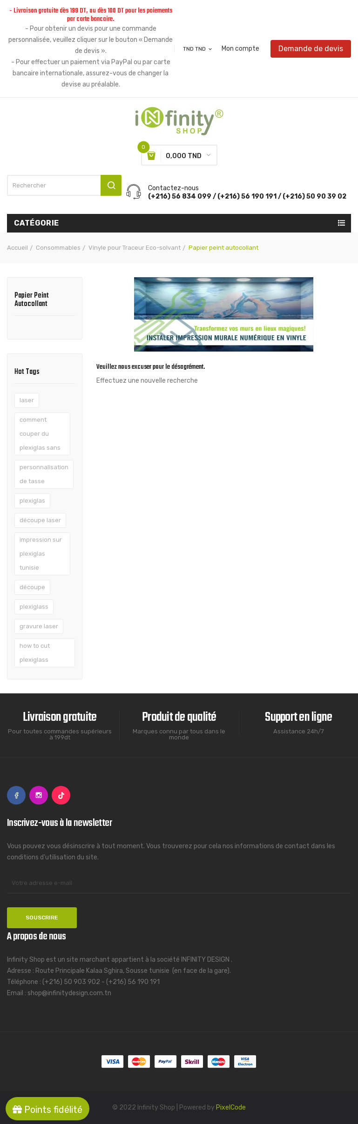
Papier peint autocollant (31, 301)
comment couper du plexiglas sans (40, 433)
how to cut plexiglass (35, 652)
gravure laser (39, 626)
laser (27, 400)
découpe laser (40, 520)
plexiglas (32, 500)
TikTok (61, 795)
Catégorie (36, 223)
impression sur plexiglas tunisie (41, 553)
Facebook (16, 795)
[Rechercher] (64, 185)
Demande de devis (310, 48)
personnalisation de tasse (44, 474)
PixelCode (231, 1107)
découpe (32, 587)
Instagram (38, 795)
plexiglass (34, 606)
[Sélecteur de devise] (198, 49)
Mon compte (240, 49)
